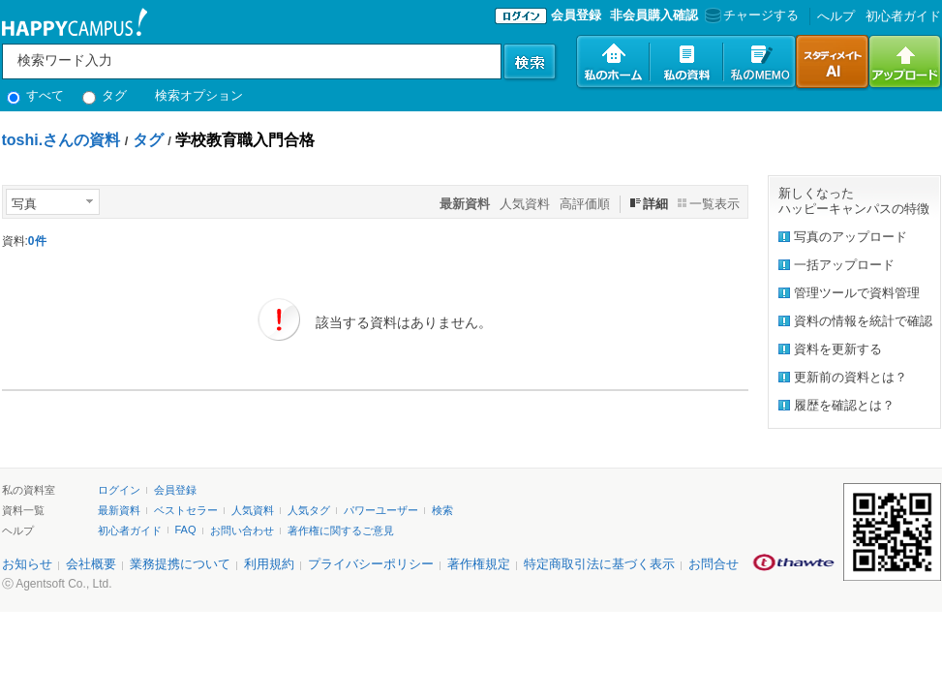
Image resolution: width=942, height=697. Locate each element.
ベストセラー (186, 510)
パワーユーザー (381, 510)
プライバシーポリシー (371, 564)
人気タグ (309, 510)
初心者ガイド (903, 16)
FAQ (186, 529)
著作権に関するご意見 (341, 530)
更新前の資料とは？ (850, 377)
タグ (105, 95)
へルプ (836, 16)
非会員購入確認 (654, 15)
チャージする (750, 15)
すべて (36, 95)
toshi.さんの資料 (61, 140)
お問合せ (713, 564)
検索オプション (199, 95)
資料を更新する (838, 349)
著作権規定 (478, 564)
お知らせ (27, 564)
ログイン (119, 490)
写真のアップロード (850, 236)
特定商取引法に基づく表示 (599, 564)
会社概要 (91, 564)
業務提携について (180, 564)
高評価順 (585, 204)
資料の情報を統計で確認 (863, 321)
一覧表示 (714, 204)
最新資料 (119, 510)
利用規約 (269, 564)
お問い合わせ (242, 530)
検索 (442, 510)
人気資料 (525, 204)
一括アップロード (844, 265)
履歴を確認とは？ (844, 405)
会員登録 (576, 15)
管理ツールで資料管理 (857, 293)
